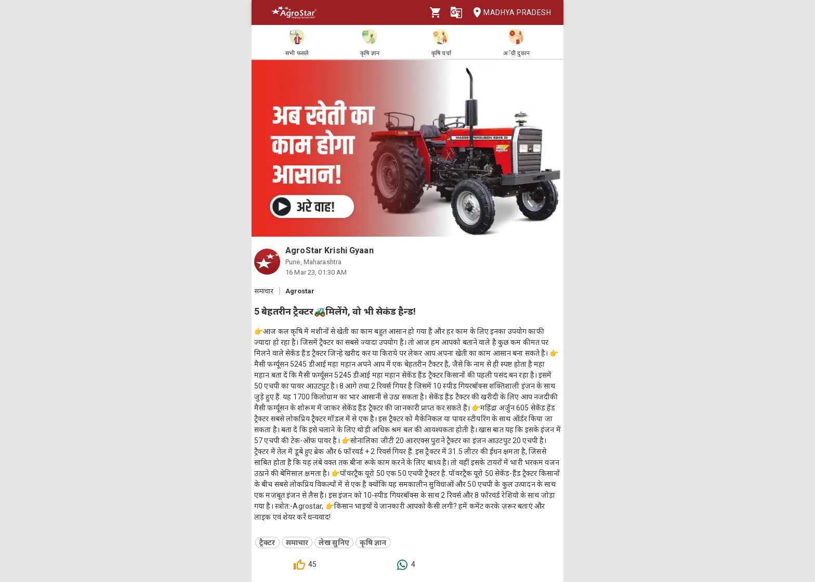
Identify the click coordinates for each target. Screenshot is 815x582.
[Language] (456, 12)
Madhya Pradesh (509, 12)
